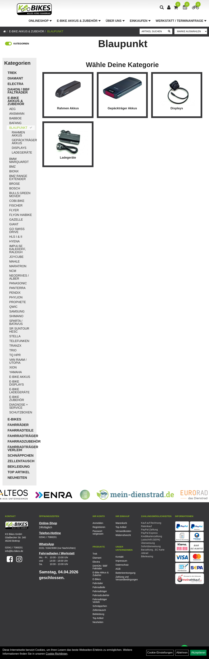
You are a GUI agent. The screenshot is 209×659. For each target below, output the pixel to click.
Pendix (15, 292)
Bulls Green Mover (19, 194)
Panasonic (18, 283)
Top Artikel (19, 472)
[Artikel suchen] (153, 31)
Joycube (16, 257)
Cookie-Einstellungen (160, 652)
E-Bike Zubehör (16, 398)
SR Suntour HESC (19, 330)
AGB (118, 568)
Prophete (17, 302)
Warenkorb (121, 523)
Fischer (16, 205)
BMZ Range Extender (18, 177)
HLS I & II (15, 236)
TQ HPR (15, 355)
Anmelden (97, 523)
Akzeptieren (198, 652)
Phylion (16, 297)
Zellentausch (21, 461)
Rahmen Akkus (18, 134)
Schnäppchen (20, 455)
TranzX (15, 345)
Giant (13, 224)
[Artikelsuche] (162, 8)
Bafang (15, 123)
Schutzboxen (20, 412)
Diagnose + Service (18, 406)
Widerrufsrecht (123, 535)
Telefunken (19, 341)
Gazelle (16, 219)
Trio (12, 350)
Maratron (17, 266)
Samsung (17, 311)
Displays (19, 148)
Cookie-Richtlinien (56, 653)
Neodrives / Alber (19, 277)
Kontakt (119, 556)
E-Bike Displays (16, 383)
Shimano (16, 316)
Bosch (14, 188)
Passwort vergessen (97, 532)
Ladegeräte (22, 152)
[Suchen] (169, 31)
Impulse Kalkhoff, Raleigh (17, 249)
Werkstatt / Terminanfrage (181, 20)
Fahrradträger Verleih (21, 448)
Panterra (17, 288)
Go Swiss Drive (17, 230)
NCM (12, 271)
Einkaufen (140, 20)
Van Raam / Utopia (18, 361)
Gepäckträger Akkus (23, 141)
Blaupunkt (55, 31)
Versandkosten (123, 531)
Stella (15, 336)
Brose (14, 183)
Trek (12, 73)
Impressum (121, 560)
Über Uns (115, 20)
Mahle (14, 261)
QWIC (13, 306)
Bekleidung (19, 466)
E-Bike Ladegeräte (19, 391)
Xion (13, 367)
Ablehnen (182, 652)
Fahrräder (18, 425)
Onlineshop (40, 20)
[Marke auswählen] (190, 31)
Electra (15, 84)
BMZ (12, 166)
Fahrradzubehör (21, 441)
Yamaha (15, 372)
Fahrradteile (20, 430)
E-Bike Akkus (19, 377)
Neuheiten (17, 477)
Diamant (15, 78)
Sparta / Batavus (16, 322)
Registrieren (98, 527)
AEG (12, 109)
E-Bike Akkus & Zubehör (79, 20)
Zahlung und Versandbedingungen (123, 578)
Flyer (14, 210)
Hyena (14, 241)
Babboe (15, 118)
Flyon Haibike (20, 215)
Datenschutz (122, 564)
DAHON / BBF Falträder (19, 91)
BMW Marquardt (19, 160)
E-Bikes (14, 419)
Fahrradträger (21, 436)
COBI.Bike (16, 201)
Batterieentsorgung (123, 572)
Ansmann (16, 113)
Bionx (14, 171)
